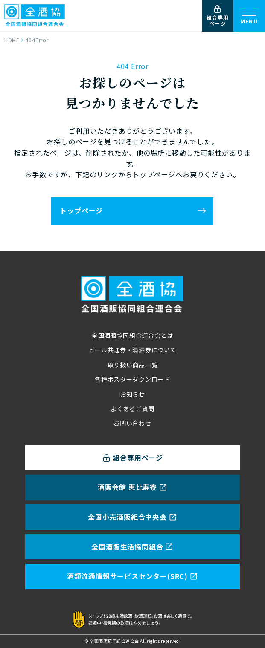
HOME (11, 39)
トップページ (81, 210)
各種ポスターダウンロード (132, 379)
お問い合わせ (132, 423)
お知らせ (132, 394)
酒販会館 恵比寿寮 (132, 487)
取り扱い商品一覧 (133, 364)
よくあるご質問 (132, 408)
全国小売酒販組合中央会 (132, 517)
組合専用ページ (218, 16)
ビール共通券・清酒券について (133, 350)
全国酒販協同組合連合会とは (132, 335)
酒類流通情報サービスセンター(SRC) (132, 576)
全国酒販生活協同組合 (132, 546)
